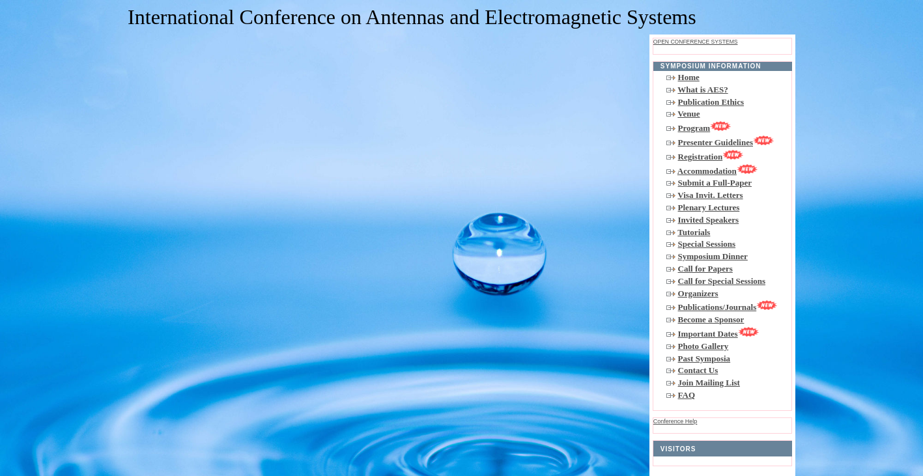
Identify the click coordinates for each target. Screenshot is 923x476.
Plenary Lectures (709, 207)
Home (689, 77)
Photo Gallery (703, 346)
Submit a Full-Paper (715, 183)
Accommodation (717, 171)
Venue (688, 114)
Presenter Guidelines (726, 142)
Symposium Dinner (713, 256)
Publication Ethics (711, 102)
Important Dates (718, 334)
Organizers (698, 293)
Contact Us (698, 370)
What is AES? (702, 89)
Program (704, 128)
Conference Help (675, 421)
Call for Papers (705, 268)
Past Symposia (704, 358)
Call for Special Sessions (721, 281)
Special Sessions (707, 244)
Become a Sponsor (711, 319)
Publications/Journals (728, 307)
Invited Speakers (708, 220)
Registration (711, 156)
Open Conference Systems (695, 41)
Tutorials (693, 232)
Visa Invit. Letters (710, 195)
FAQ (686, 395)
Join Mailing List (709, 382)
